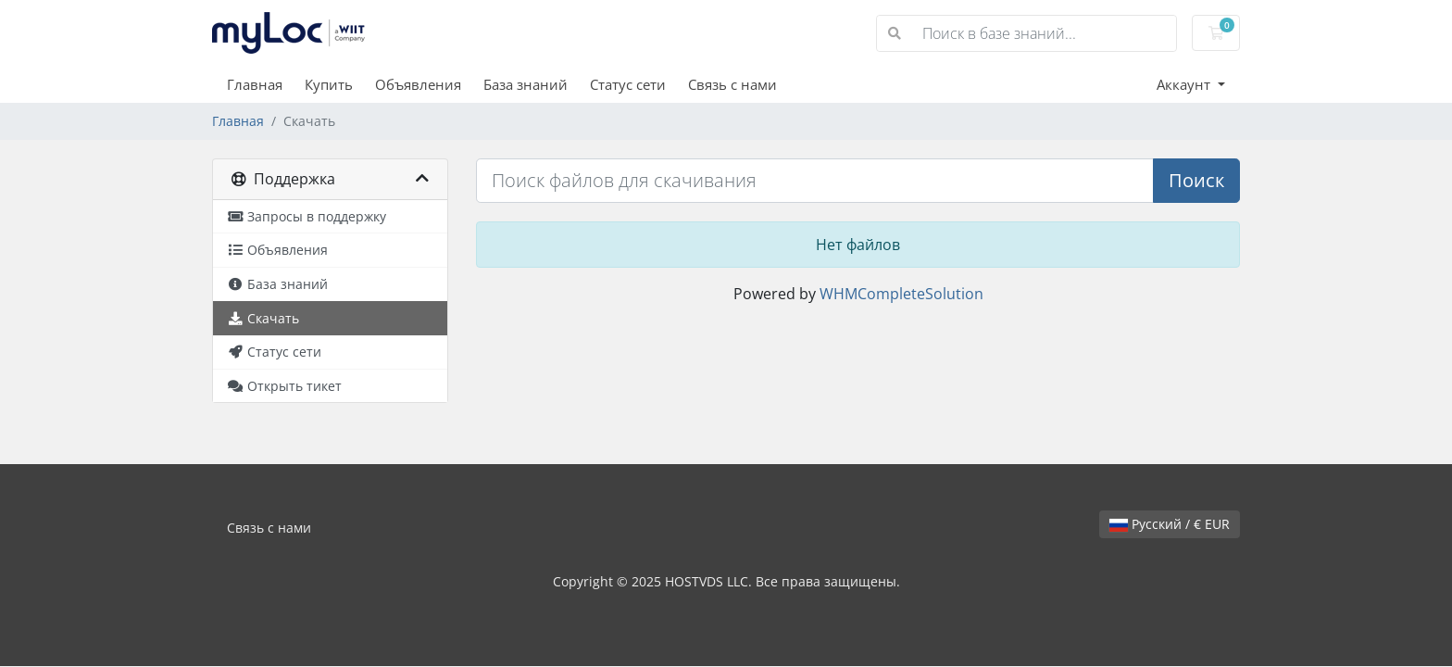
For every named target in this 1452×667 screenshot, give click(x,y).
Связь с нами (732, 84)
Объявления (418, 84)
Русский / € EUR (1169, 524)
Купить (329, 84)
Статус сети (628, 84)
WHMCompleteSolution (901, 293)
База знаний (525, 84)
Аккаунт (1185, 84)
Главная (254, 84)
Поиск (1196, 180)
